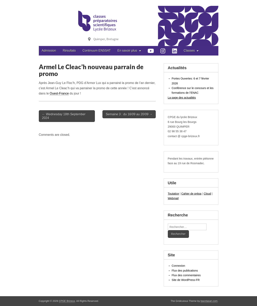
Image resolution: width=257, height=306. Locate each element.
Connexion (178, 265)
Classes (189, 50)
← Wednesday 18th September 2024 (64, 116)
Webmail (173, 198)
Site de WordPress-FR (186, 279)
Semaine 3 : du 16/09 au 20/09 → (129, 114)
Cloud (207, 193)
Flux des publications (185, 270)
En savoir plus (127, 50)
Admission (49, 50)
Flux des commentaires (186, 275)
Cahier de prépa (191, 193)
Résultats (69, 50)
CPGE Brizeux (67, 301)
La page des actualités (182, 97)
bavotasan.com (209, 301)
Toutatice (173, 193)
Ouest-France (59, 93)
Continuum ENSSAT (97, 50)
